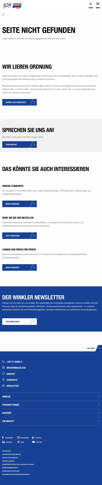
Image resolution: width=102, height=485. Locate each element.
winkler (6, 396)
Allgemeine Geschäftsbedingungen (16, 474)
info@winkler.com (14, 367)
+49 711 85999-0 (12, 361)
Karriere (6, 412)
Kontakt (8, 373)
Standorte (10, 379)
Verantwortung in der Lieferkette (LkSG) (18, 464)
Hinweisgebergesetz (10, 468)
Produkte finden (10, 404)
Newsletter (10, 385)
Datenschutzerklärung (11, 454)
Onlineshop (8, 421)
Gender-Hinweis (8, 461)
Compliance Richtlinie (10, 471)
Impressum (6, 451)
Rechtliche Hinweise (10, 458)
